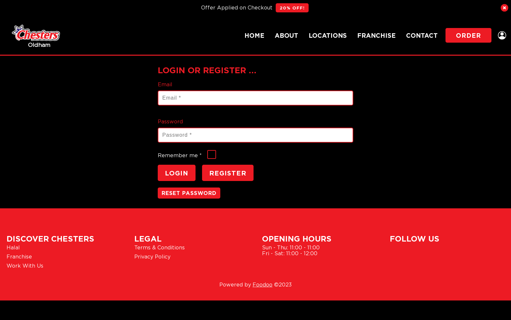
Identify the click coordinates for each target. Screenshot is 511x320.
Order (468, 35)
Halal (13, 247)
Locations (328, 35)
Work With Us (25, 266)
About (286, 35)
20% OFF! (292, 8)
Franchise (376, 35)
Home (254, 35)
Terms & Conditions (159, 247)
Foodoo (262, 284)
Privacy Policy (152, 256)
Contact (422, 35)
